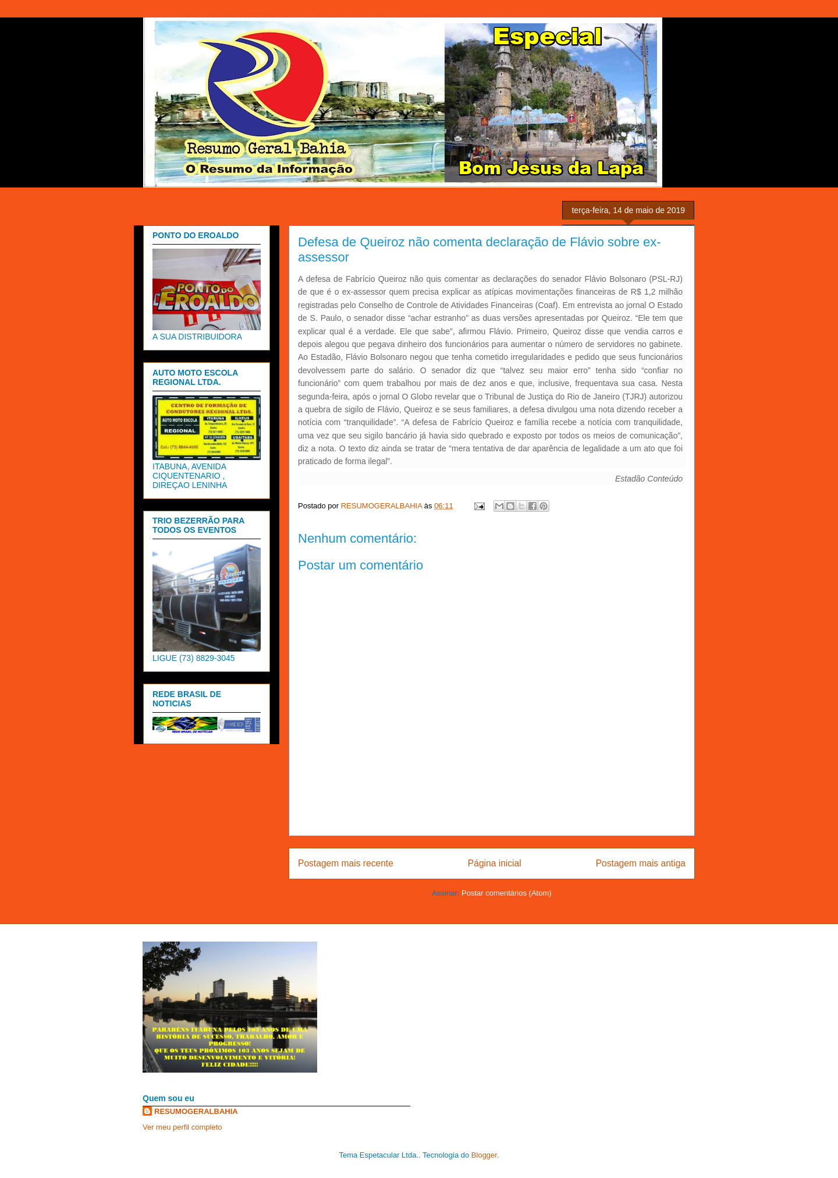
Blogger (484, 1155)
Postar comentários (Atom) (506, 893)
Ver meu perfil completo (182, 1127)
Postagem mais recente (345, 863)
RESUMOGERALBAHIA (196, 1111)
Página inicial (494, 863)
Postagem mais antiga (641, 863)
